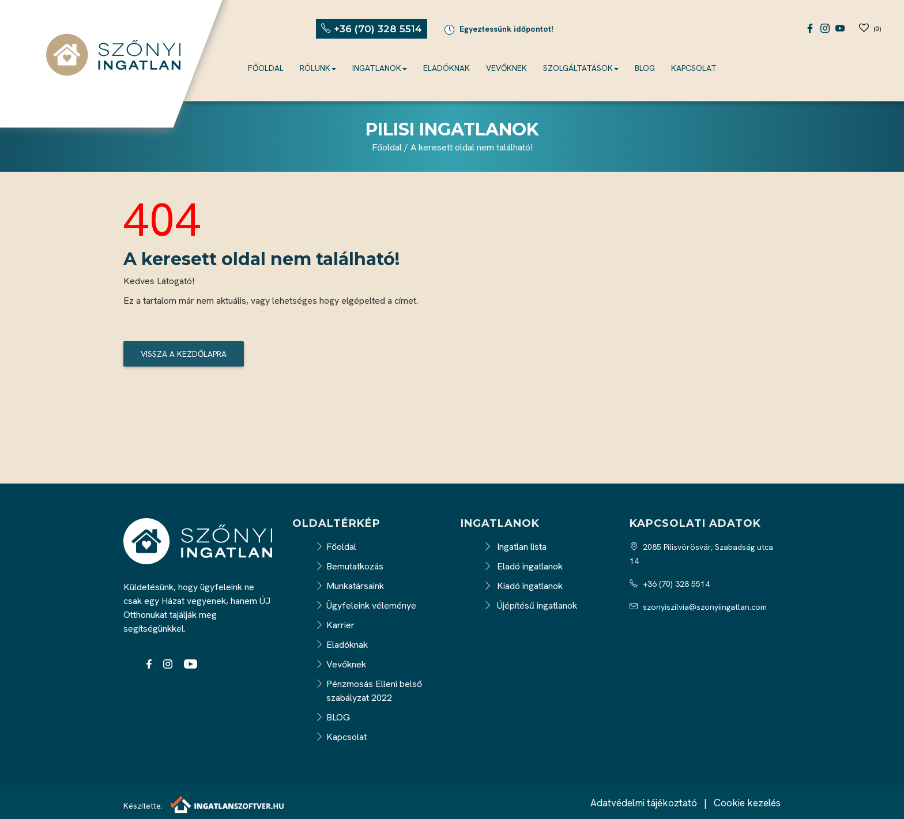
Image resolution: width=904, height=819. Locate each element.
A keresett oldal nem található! (471, 147)
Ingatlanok (379, 68)
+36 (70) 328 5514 (670, 584)
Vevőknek (506, 68)
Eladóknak (446, 68)
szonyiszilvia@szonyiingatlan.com (698, 607)
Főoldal (266, 68)
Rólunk (318, 68)
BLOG (645, 68)
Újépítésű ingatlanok (530, 605)
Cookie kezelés (747, 803)
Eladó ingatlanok (523, 566)
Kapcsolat (694, 68)
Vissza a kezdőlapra (184, 354)
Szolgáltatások (581, 68)
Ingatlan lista (515, 547)
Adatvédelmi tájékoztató (643, 803)
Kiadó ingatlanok (523, 586)
